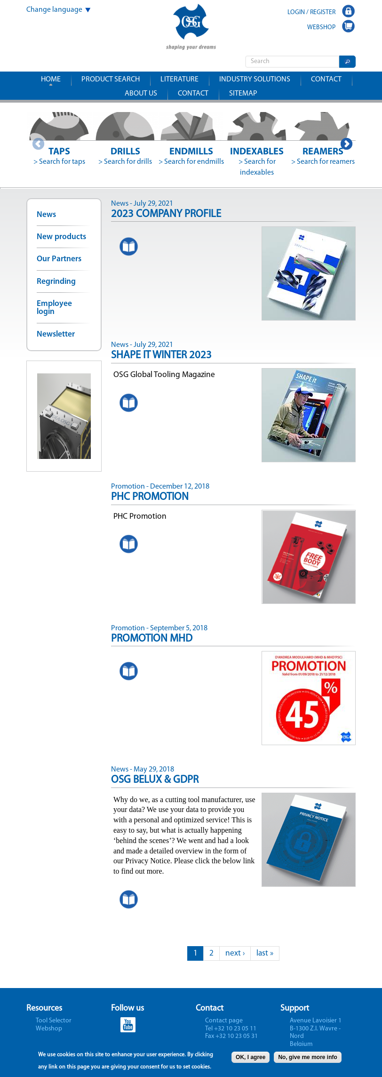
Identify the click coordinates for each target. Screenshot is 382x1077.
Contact (326, 79)
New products (61, 237)
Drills (125, 152)
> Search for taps (59, 162)
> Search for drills (125, 162)
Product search (110, 79)
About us (141, 93)
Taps (59, 152)
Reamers (322, 152)
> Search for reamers (323, 162)
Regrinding (56, 282)
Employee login (54, 308)
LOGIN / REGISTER (311, 12)
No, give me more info (307, 1059)
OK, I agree (250, 1059)
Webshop (49, 1029)
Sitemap (243, 93)
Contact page (224, 1021)
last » (264, 953)
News (46, 215)
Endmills (191, 152)
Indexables (257, 152)
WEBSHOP (321, 27)
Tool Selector (54, 1021)
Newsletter (56, 334)
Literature (179, 79)
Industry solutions (254, 79)
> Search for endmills (191, 162)
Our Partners (59, 259)
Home (51, 79)
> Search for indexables (257, 167)
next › (235, 953)
